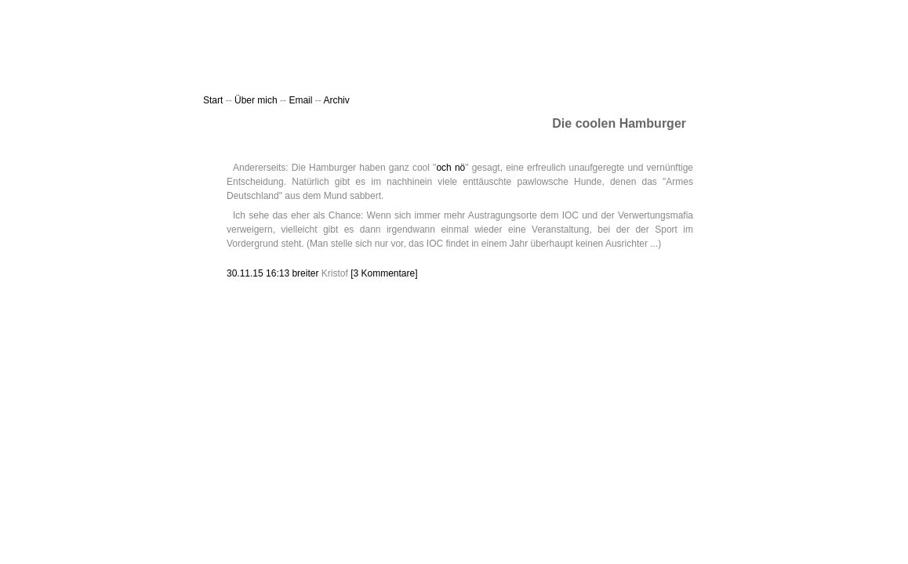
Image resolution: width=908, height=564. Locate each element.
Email (301, 100)
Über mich (256, 100)
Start (213, 100)
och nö (450, 167)
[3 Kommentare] (383, 273)
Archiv (336, 100)
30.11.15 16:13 (259, 273)
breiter (305, 273)
